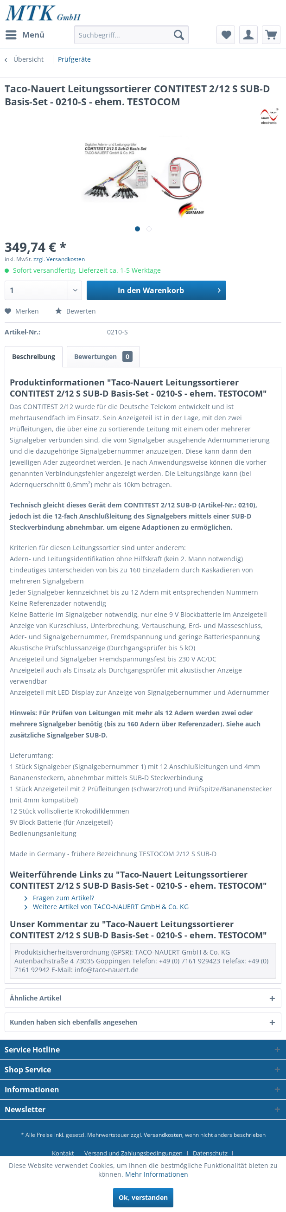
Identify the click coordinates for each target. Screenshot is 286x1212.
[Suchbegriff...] (131, 35)
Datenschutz (210, 1153)
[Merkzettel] (225, 35)
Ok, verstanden (143, 1197)
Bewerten (75, 311)
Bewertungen (103, 356)
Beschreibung (33, 356)
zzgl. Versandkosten (59, 259)
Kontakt (63, 1153)
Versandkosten (163, 1135)
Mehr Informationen (156, 1174)
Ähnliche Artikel (35, 998)
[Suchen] (179, 35)
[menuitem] (24, 35)
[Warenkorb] (271, 35)
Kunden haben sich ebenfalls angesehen (73, 1022)
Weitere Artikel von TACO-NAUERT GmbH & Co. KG (107, 906)
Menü (25, 33)
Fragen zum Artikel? (59, 897)
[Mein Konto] (248, 35)
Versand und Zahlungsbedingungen (133, 1153)
